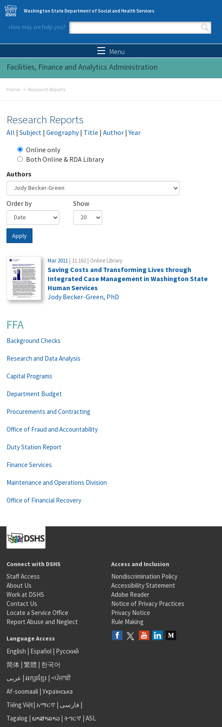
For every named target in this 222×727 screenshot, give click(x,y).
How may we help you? (37, 27)
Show (81, 203)
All (10, 132)
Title (91, 132)
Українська (57, 691)
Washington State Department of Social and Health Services (89, 11)
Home (13, 89)
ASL (91, 718)
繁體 (31, 664)
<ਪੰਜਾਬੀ (61, 678)
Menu (111, 51)
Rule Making (127, 622)
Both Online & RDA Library (60, 159)
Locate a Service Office (37, 613)
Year (135, 132)
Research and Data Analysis (43, 358)
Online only (38, 149)
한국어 (51, 664)
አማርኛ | (47, 705)
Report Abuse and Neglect (42, 622)
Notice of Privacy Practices (147, 603)
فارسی (68, 705)
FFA (15, 324)
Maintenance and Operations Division (56, 482)
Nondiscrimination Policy (144, 576)
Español (40, 651)
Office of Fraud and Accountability (52, 429)
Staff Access (23, 576)
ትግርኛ (72, 718)
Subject (30, 132)
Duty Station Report (33, 447)
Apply (19, 236)
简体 (12, 664)
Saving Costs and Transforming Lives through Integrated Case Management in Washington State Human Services (128, 278)
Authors (19, 174)
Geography (62, 132)
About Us (19, 585)
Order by (19, 203)
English (16, 651)
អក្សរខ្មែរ (36, 678)
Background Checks (33, 340)
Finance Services (29, 465)
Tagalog (17, 718)
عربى (13, 678)
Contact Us (21, 603)
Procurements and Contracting (48, 411)
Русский (67, 651)
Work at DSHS (25, 594)
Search (205, 28)
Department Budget (34, 394)
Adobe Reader (130, 594)
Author (113, 132)
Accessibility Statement (143, 585)
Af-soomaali (22, 691)
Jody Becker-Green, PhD (83, 296)
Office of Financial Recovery (43, 500)
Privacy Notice (130, 613)
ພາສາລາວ (46, 718)
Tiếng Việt (19, 705)
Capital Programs (29, 376)
